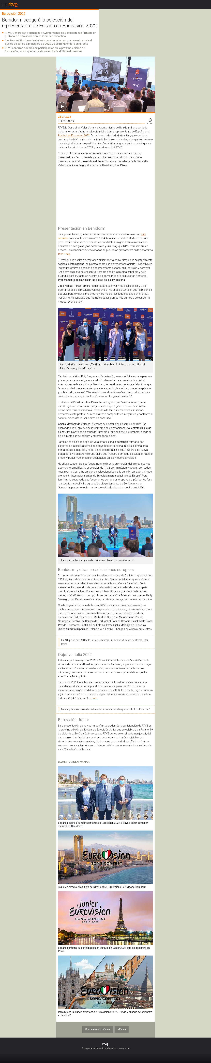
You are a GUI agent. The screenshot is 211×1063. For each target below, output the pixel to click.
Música (122, 1029)
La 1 (94, 698)
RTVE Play (64, 254)
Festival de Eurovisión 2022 (74, 135)
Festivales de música (97, 1029)
